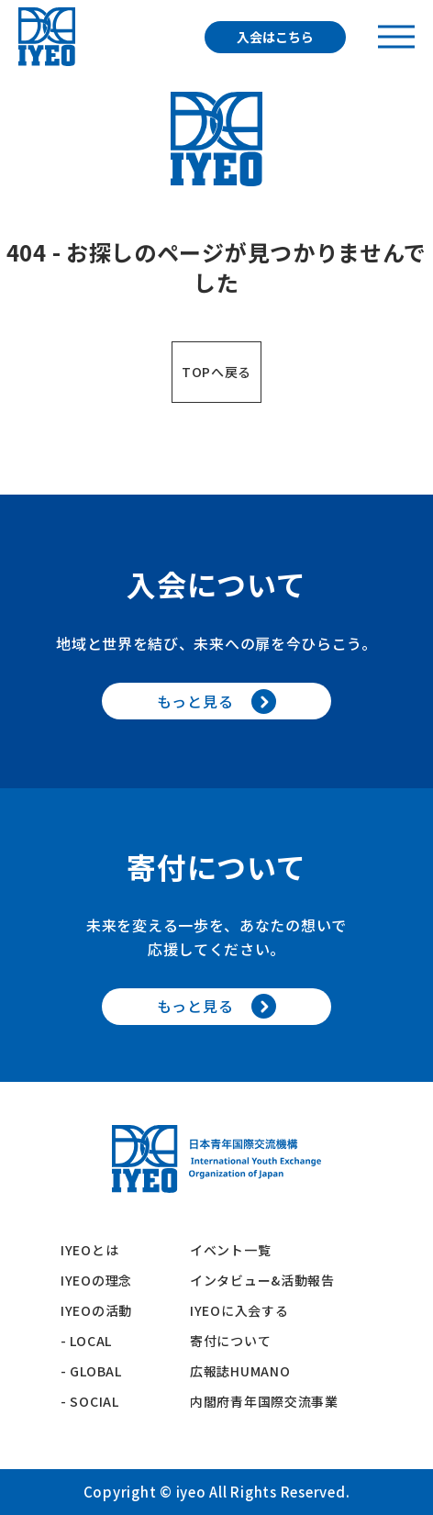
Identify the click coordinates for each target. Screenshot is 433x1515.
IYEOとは (89, 1250)
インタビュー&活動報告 (262, 1280)
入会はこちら (275, 37)
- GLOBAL (91, 1371)
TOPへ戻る (216, 371)
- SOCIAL (90, 1401)
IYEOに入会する (246, 1310)
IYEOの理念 (96, 1280)
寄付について (237, 1340)
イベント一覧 (230, 1250)
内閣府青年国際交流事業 (264, 1401)
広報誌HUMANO (240, 1371)
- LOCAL (86, 1340)
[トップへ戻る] (46, 36)
